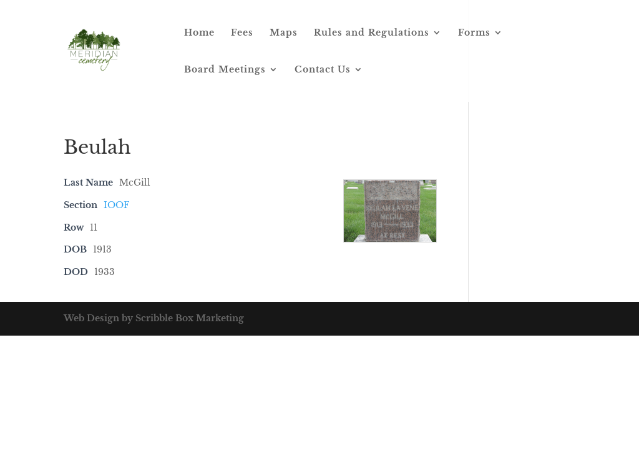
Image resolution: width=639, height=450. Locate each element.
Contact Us (323, 70)
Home (199, 33)
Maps (284, 33)
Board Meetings (225, 70)
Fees (242, 33)
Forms (474, 33)
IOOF (116, 205)
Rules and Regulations (371, 33)
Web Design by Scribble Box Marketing (154, 318)
